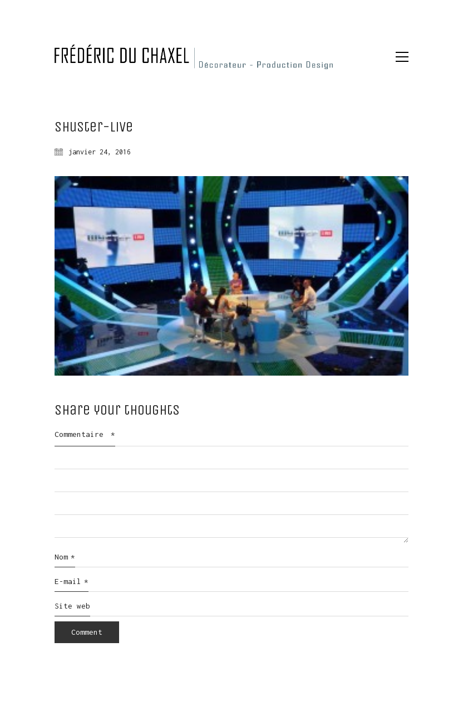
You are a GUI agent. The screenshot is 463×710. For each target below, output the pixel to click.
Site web (72, 605)
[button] (402, 57)
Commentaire (85, 434)
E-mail (71, 581)
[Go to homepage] (194, 57)
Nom (65, 557)
